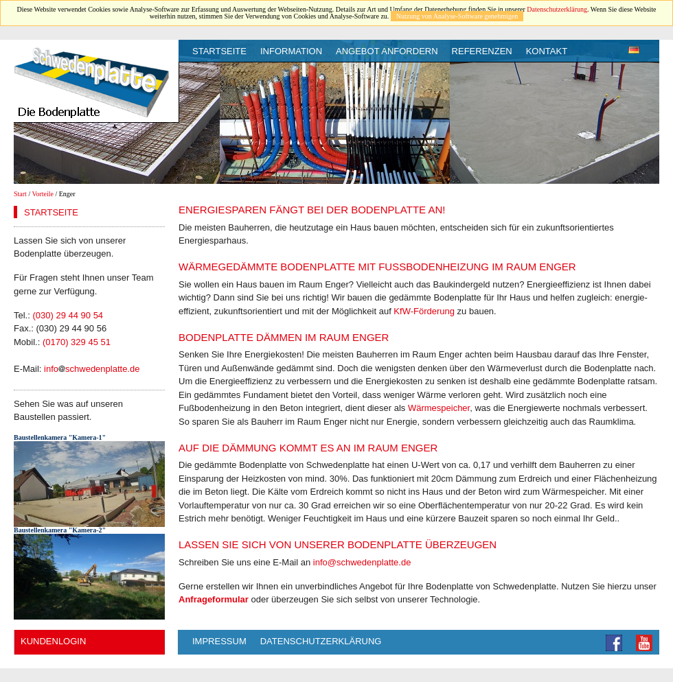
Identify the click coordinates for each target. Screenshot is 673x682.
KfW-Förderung (424, 311)
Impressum (219, 641)
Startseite (219, 51)
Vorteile (43, 194)
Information (291, 51)
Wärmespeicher (439, 408)
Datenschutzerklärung (557, 9)
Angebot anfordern (387, 51)
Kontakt (546, 51)
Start (20, 194)
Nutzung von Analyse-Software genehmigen (457, 16)
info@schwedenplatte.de (362, 562)
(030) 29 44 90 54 (67, 315)
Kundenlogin (53, 641)
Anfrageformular (214, 599)
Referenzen (482, 51)
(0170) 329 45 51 (77, 342)
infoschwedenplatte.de (91, 369)
